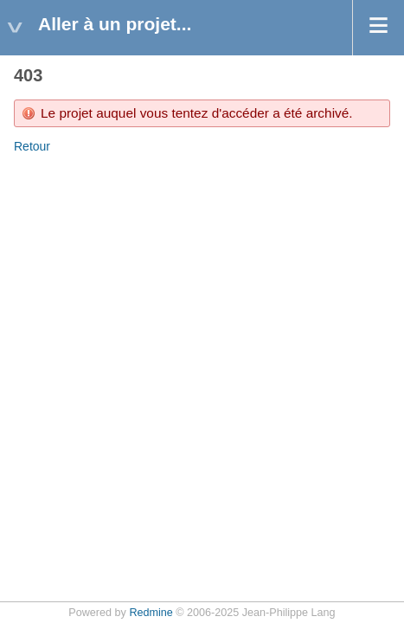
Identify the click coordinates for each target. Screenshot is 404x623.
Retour (32, 146)
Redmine (150, 613)
